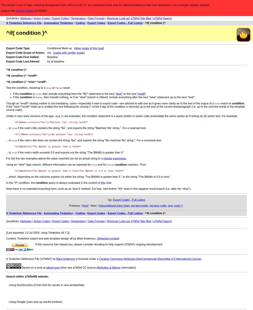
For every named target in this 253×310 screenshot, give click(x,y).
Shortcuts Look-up (118, 18)
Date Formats (96, 18)
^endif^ (141, 93)
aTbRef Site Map (141, 18)
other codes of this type (89, 48)
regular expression (115, 157)
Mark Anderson (65, 258)
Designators (78, 18)
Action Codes (42, 18)
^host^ (85, 204)
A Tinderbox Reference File (23, 23)
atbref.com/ (53, 267)
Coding (80, 23)
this (103, 181)
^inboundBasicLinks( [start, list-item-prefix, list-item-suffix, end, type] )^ (140, 204)
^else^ (119, 93)
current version (25, 10)
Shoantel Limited (108, 237)
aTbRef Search (162, 18)
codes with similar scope (69, 52)
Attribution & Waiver (108, 267)
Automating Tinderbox (58, 23)
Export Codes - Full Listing (125, 23)
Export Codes (60, 18)
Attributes (26, 18)
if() (205, 115)
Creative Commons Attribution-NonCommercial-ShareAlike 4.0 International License (150, 258)
